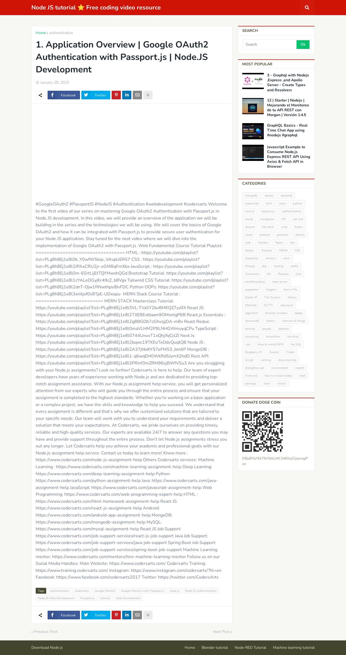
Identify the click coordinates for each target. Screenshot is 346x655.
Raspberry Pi (253, 352)
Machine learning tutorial (294, 647)
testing (278, 266)
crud (284, 227)
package (250, 383)
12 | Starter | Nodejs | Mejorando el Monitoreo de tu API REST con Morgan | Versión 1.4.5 (288, 108)
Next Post (221, 631)
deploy (249, 250)
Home (41, 32)
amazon (270, 258)
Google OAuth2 (105, 591)
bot (292, 243)
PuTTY (268, 305)
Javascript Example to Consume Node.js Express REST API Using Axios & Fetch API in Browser (288, 157)
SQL (298, 250)
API (283, 219)
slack (267, 383)
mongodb (251, 196)
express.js (268, 211)
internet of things (293, 321)
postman (282, 235)
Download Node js (47, 647)
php (264, 266)
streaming (251, 337)
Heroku (263, 243)
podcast (283, 329)
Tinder (290, 352)
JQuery (292, 297)
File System (272, 297)
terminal (292, 337)
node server (280, 282)
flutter (298, 227)
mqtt (303, 376)
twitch (282, 383)
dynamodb (252, 321)
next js (249, 211)
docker (269, 196)
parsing (250, 329)
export (299, 368)
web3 (294, 266)
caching (266, 360)
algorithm (251, 313)
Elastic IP (251, 297)
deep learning (287, 360)
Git (269, 274)
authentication (61, 32)
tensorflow (273, 337)
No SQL (296, 344)
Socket (274, 352)
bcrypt (249, 360)
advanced (286, 305)
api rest (298, 219)
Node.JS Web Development (56, 598)
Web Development (128, 598)
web (248, 243)
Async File (290, 290)
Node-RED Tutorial (250, 647)
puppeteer (252, 290)
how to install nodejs (278, 376)
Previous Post (46, 631)
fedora (270, 321)
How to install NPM (271, 344)
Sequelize (251, 258)
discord (250, 227)
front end (251, 376)
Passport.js (87, 598)
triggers (271, 290)
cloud (248, 235)
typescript (251, 203)
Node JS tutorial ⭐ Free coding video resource (96, 8)
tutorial (105, 598)
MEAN (283, 250)
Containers (252, 274)
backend (286, 196)
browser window (276, 313)
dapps (298, 313)
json (298, 274)
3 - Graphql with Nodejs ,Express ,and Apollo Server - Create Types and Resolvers (288, 83)
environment (279, 368)
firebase (266, 250)
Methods (251, 305)
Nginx (279, 243)
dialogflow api (254, 368)
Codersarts (82, 591)
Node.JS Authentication (200, 591)
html (269, 203)
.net (247, 344)
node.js (174, 591)
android (265, 235)
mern (286, 258)
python (297, 203)
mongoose (267, 219)
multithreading (255, 282)
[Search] (270, 44)
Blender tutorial (215, 647)
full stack (268, 227)
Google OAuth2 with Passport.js (142, 591)
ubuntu (300, 235)
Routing (283, 274)
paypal (266, 329)
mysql (249, 219)
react (282, 203)
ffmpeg (250, 266)
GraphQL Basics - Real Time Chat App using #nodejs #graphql (287, 130)
